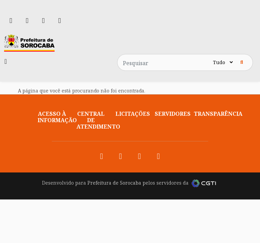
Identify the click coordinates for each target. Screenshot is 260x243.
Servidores (173, 113)
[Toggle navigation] (5, 61)
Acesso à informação (57, 117)
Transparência (218, 113)
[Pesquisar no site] (164, 62)
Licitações (132, 113)
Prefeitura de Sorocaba (114, 183)
